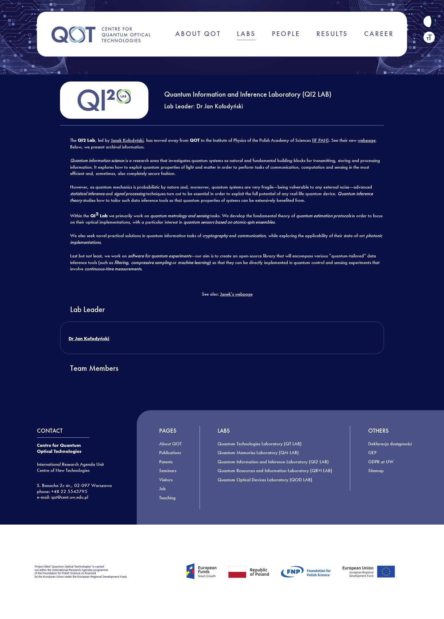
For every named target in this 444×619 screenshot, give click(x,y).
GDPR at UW (380, 462)
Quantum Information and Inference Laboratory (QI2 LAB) (273, 462)
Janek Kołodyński (127, 140)
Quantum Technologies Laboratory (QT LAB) (260, 444)
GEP (372, 452)
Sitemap (376, 470)
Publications (170, 452)
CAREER (379, 33)
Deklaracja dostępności (390, 444)
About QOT (170, 444)
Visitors (165, 480)
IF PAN (320, 140)
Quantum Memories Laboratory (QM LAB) (258, 452)
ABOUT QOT (198, 33)
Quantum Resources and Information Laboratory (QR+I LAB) (275, 470)
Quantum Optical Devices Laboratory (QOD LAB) (265, 480)
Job (162, 488)
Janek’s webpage (236, 294)
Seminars (167, 470)
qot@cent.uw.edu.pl (69, 497)
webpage (366, 140)
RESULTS (332, 33)
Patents (165, 462)
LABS (246, 33)
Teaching (167, 498)
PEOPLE (286, 33)
